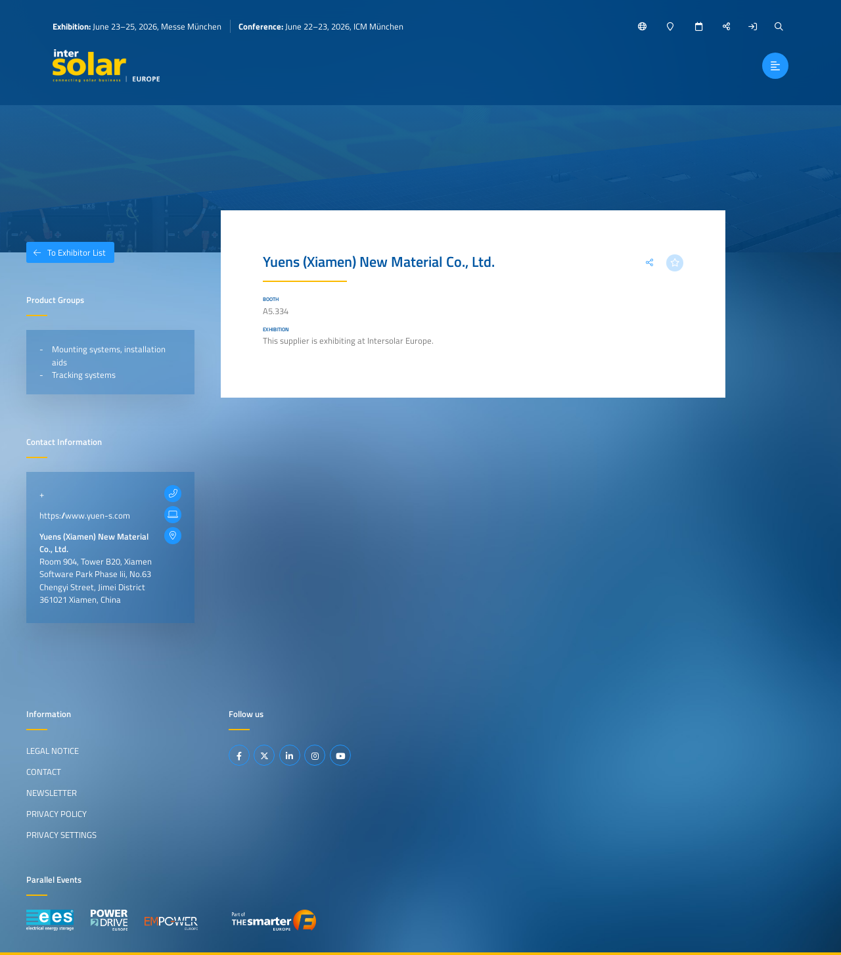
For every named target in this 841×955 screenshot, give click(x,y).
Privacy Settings (61, 834)
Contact (43, 771)
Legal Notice (52, 750)
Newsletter (51, 792)
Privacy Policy (56, 813)
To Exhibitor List (66, 252)
